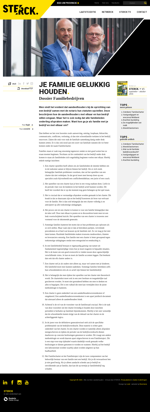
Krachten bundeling (131, 120)
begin (28, 125)
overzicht (26, 129)
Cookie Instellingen (140, 380)
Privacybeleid (126, 380)
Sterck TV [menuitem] (125, 12)
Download (25, 89)
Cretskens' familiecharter (133, 112)
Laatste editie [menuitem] (88, 12)
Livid (128, 384)
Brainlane (143, 384)
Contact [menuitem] (142, 12)
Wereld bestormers (131, 128)
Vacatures (115, 3)
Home (96, 3)
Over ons (105, 3)
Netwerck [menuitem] (107, 12)
